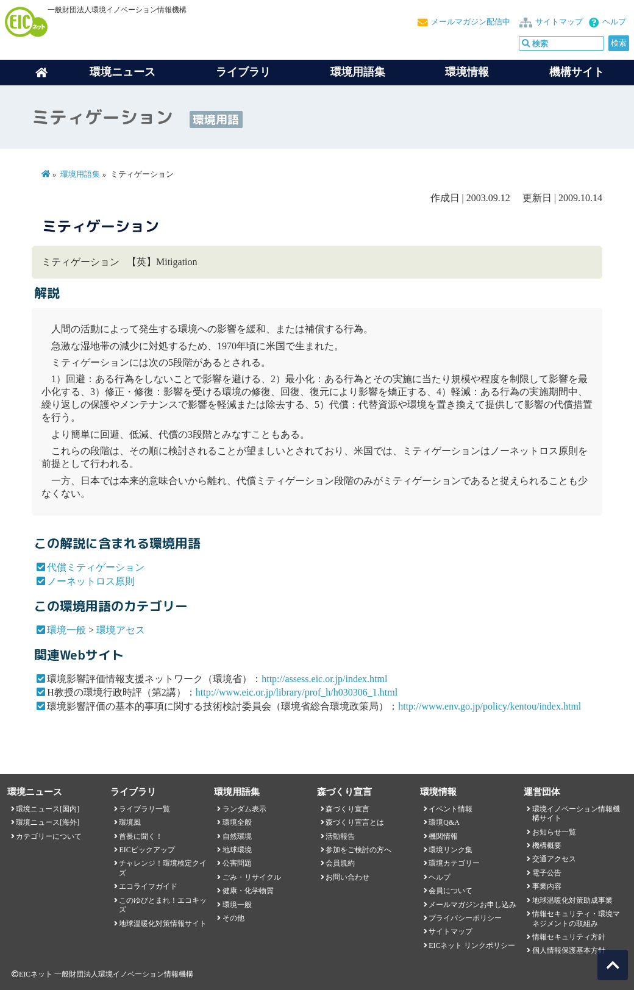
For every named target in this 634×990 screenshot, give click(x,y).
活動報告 (340, 836)
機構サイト (576, 72)
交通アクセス (554, 859)
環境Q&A (444, 822)
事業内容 (546, 886)
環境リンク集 (450, 850)
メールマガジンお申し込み (472, 904)
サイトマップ (559, 22)
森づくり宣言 (347, 809)
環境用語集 (357, 72)
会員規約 (340, 863)
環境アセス (120, 630)
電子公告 (546, 873)
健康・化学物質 (248, 890)
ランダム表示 (244, 809)
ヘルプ (614, 22)
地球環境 (237, 850)
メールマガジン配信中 (470, 22)
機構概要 (546, 845)
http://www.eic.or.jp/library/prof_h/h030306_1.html (296, 692)
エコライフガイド (148, 886)
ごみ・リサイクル (252, 877)
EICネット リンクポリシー (472, 945)
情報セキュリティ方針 (568, 937)
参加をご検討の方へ (358, 850)
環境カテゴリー (454, 863)
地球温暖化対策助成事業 (572, 900)
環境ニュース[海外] (47, 822)
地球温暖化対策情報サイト (163, 923)
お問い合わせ (347, 877)
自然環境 (237, 836)
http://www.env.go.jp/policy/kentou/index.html (489, 706)
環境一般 (66, 630)
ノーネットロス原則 (91, 581)
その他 (233, 918)
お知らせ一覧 (554, 832)
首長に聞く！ (141, 836)
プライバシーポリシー (465, 918)
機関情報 (443, 836)
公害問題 (237, 863)
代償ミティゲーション (95, 567)
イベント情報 (450, 809)
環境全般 (237, 822)
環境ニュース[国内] (47, 809)
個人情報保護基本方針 (568, 950)
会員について (450, 890)
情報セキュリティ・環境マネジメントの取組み (576, 918)
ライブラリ (243, 72)
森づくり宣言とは (355, 822)
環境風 (130, 822)
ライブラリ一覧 (144, 809)
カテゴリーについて (49, 836)
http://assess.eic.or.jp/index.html (324, 679)
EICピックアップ (146, 850)
